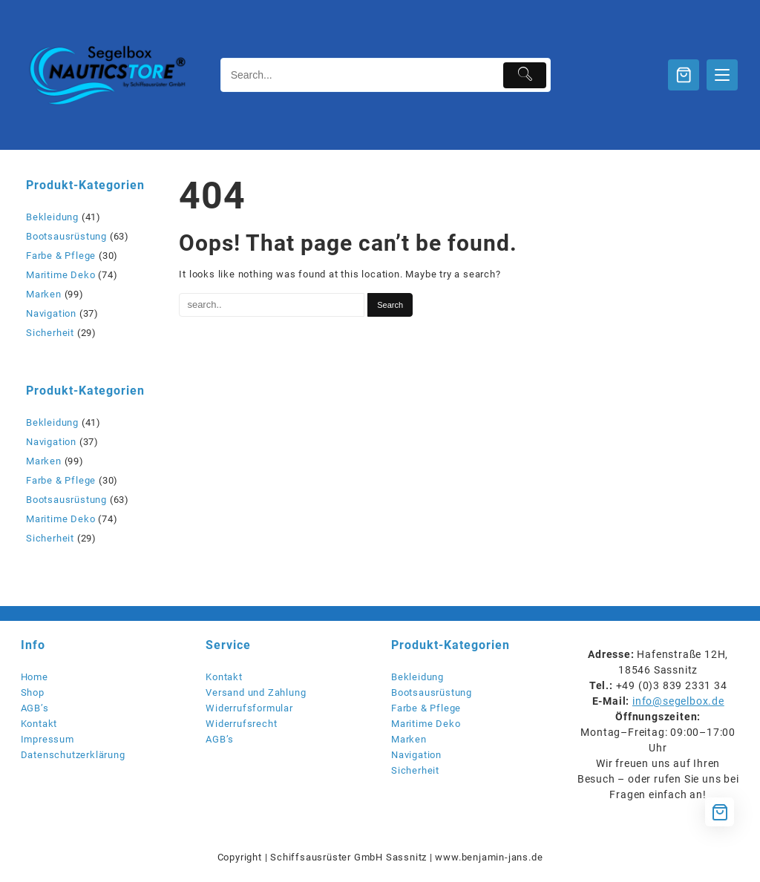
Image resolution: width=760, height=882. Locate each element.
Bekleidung (52, 217)
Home (34, 676)
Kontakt (39, 723)
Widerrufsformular (249, 708)
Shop (33, 692)
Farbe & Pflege (61, 255)
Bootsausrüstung (66, 236)
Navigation (51, 313)
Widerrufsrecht (241, 723)
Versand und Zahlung (256, 692)
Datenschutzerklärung (73, 754)
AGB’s (35, 708)
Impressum (47, 739)
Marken (44, 294)
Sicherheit (50, 332)
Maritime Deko (60, 274)
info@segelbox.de (678, 701)
